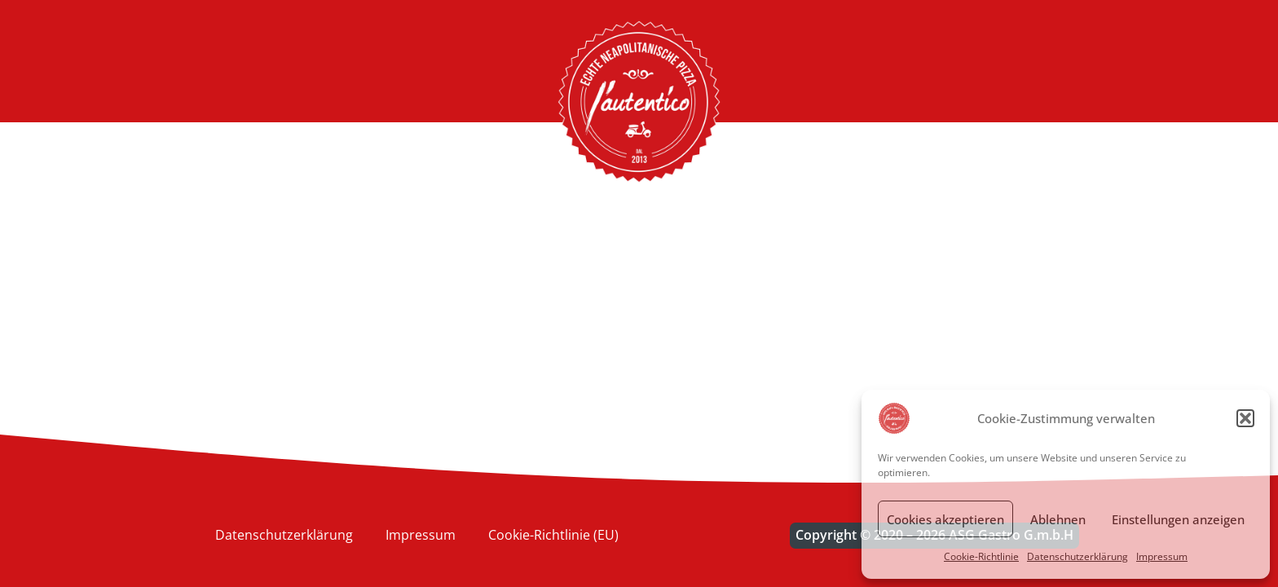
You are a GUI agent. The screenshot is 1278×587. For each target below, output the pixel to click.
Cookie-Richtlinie (981, 556)
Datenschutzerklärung (1077, 556)
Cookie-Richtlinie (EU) (553, 535)
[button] (1245, 418)
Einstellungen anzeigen (1178, 519)
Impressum (1162, 556)
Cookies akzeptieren (945, 519)
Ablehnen (1058, 519)
